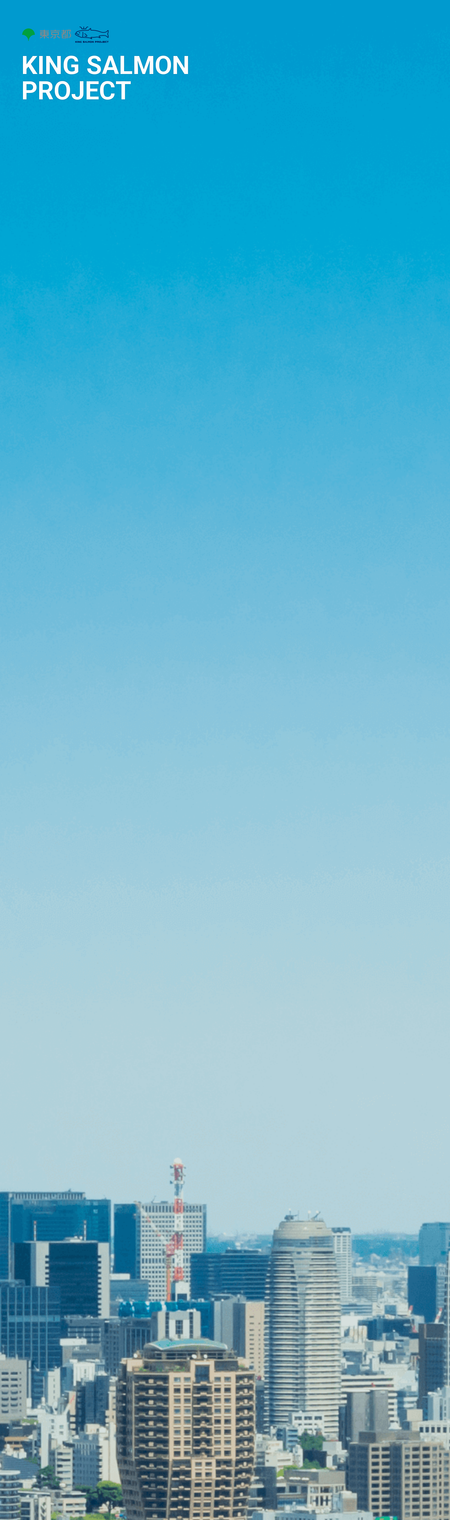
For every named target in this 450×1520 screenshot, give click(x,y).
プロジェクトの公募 (394, 108)
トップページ (381, 30)
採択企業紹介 (383, 61)
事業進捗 (381, 77)
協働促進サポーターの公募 (399, 93)
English (398, 187)
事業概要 (377, 46)
